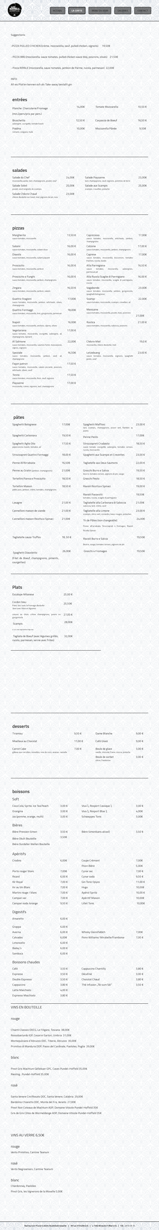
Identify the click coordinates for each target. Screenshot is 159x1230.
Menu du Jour (100, 10)
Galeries (122, 10)
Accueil (57, 10)
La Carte (77, 10)
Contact (142, 10)
